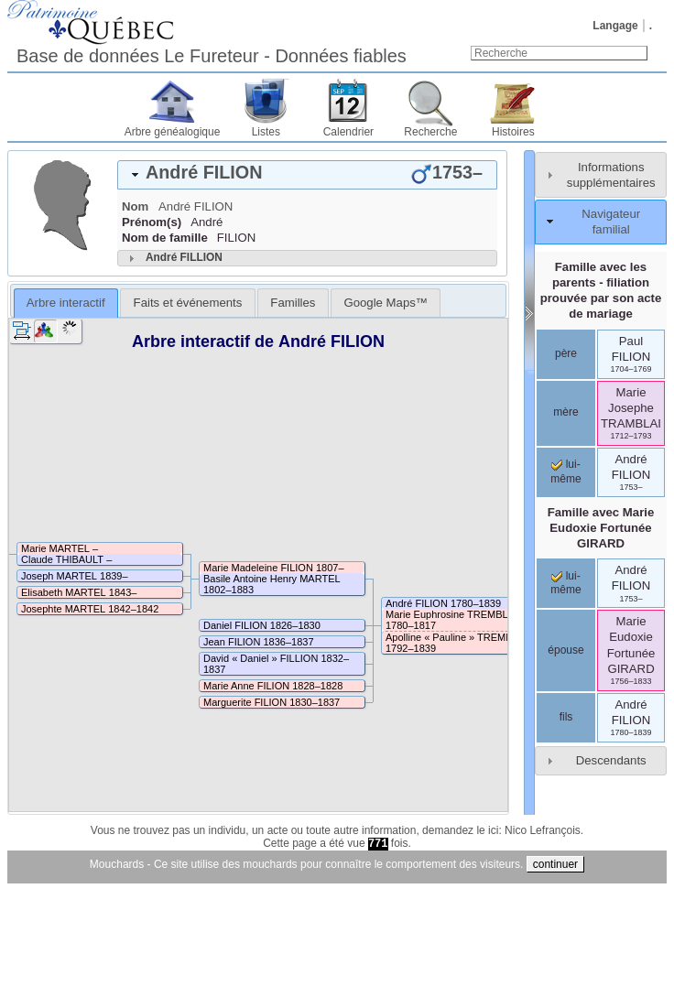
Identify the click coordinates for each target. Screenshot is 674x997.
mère (565, 412)
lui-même (565, 583)
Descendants (611, 760)
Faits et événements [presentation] (188, 302)
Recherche (430, 131)
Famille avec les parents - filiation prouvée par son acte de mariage (601, 290)
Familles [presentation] (292, 302)
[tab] (307, 175)
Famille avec (601, 527)
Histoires (513, 131)
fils (566, 716)
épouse (565, 650)
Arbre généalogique (173, 131)
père (566, 353)
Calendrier (348, 131)
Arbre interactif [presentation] (66, 302)
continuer (555, 864)
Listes (266, 131)
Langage (614, 25)
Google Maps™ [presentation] (385, 302)
